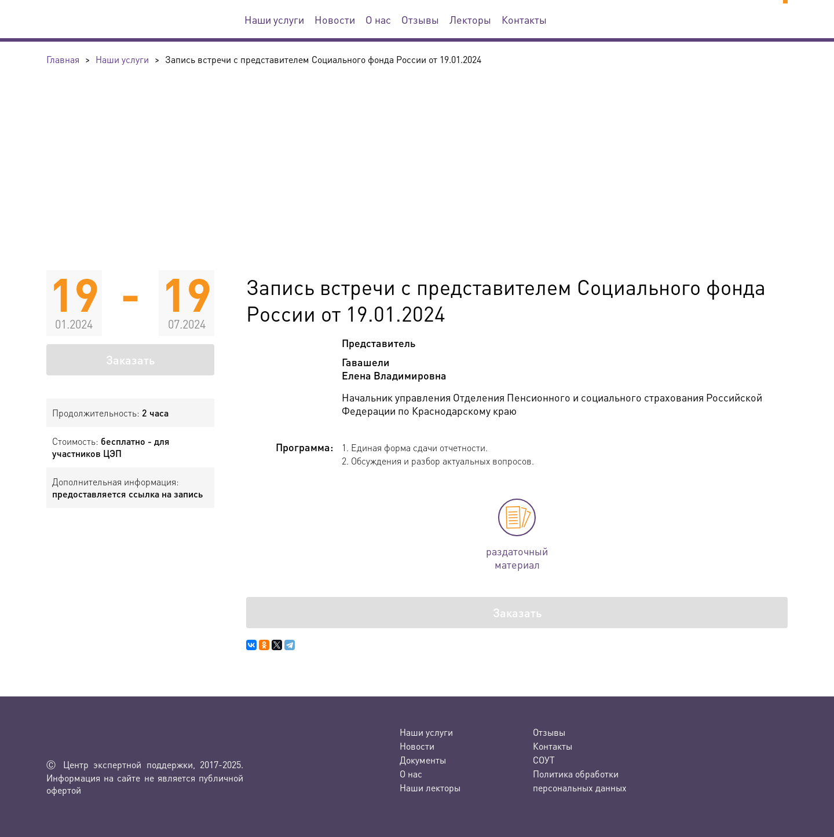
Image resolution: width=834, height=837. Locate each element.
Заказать (130, 359)
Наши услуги (274, 19)
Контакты (524, 19)
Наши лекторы (430, 787)
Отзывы (420, 19)
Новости (334, 19)
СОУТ (544, 760)
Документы (423, 760)
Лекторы (470, 19)
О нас (378, 19)
